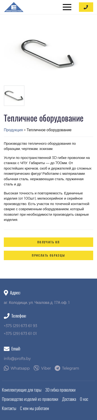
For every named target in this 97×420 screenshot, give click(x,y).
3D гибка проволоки (60, 390)
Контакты (9, 408)
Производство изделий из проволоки (30, 399)
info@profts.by (17, 358)
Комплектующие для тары (21, 390)
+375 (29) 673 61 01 (20, 333)
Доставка (69, 399)
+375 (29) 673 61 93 (20, 325)
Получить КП (48, 242)
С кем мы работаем (34, 408)
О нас (84, 399)
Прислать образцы (48, 255)
